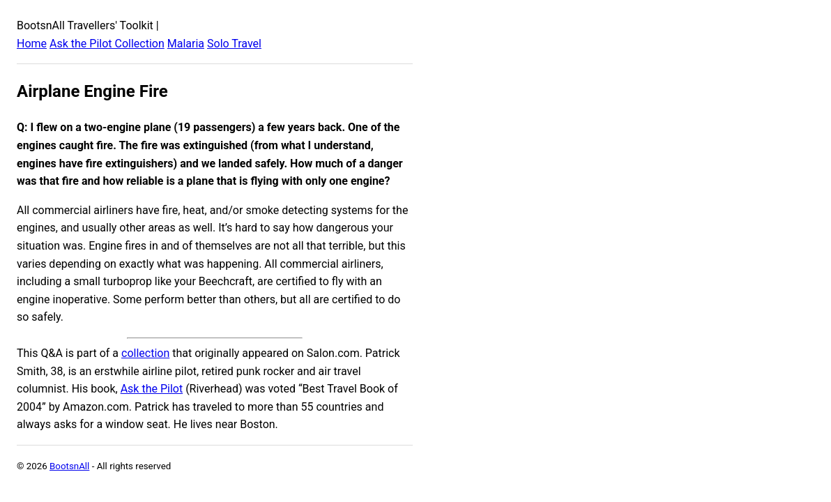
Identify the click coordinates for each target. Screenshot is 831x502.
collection (145, 353)
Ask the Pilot (152, 388)
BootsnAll (69, 466)
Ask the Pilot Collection (107, 43)
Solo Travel (234, 43)
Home (32, 43)
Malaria (185, 43)
